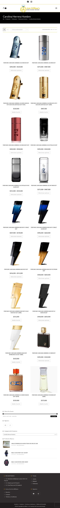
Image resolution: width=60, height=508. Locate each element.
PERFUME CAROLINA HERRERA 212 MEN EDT (44, 62)
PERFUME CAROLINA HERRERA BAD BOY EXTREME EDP (44, 270)
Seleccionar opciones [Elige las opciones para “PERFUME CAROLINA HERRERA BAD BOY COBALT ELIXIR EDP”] (43, 236)
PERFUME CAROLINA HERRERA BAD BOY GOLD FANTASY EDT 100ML (16, 312)
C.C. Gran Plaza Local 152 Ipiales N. (14, 485)
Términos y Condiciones (11, 496)
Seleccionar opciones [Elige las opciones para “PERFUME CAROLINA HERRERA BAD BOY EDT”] (16, 276)
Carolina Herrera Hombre (35, 19)
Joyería (34, 479)
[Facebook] (28, 2)
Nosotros (8, 492)
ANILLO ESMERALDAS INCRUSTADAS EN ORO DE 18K (24, 443)
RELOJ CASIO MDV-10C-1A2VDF (19, 452)
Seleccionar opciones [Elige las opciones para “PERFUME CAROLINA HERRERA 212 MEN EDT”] (43, 70)
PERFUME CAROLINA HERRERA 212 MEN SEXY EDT (16, 145)
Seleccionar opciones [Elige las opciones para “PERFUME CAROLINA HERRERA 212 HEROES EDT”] (16, 70)
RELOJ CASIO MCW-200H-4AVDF (19, 462)
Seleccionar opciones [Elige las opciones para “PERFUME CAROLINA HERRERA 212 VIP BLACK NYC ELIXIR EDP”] (16, 194)
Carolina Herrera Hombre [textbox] (29, 434)
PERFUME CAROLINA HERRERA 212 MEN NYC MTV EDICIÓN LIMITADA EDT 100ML (44, 104)
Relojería (35, 481)
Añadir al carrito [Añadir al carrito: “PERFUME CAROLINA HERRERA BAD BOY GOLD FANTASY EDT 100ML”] (16, 320)
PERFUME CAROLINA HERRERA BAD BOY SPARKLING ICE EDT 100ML (16, 353)
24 (51, 29)
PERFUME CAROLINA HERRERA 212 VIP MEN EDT (44, 185)
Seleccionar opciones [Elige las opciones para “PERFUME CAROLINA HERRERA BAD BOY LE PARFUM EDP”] (43, 320)
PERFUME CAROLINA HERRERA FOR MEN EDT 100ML (44, 395)
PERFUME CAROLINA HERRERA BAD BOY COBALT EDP (16, 228)
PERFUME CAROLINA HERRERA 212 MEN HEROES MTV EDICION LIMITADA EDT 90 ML (16, 104)
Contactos (22, 504)
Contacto (8, 494)
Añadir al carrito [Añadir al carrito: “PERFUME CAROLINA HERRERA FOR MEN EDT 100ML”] (44, 404)
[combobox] (30, 434)
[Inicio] (3, 19)
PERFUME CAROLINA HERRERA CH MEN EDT (44, 353)
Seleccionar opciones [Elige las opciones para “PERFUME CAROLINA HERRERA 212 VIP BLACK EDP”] (43, 152)
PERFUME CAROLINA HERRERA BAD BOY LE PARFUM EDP (43, 312)
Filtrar (53, 416)
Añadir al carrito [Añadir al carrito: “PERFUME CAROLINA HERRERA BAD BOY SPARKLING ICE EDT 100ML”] (16, 362)
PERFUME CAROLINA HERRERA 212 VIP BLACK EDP (44, 145)
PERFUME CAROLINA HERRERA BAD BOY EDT (16, 269)
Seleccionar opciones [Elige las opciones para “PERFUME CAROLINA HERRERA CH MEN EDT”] (43, 360)
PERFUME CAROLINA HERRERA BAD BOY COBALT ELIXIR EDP (44, 228)
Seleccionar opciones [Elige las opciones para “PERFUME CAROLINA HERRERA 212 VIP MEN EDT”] (43, 193)
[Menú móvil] (56, 8)
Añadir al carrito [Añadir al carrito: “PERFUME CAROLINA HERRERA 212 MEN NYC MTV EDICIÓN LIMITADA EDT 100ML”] (44, 112)
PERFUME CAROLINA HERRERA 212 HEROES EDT (16, 62)
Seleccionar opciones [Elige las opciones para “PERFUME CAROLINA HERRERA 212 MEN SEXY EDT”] (16, 152)
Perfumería (35, 483)
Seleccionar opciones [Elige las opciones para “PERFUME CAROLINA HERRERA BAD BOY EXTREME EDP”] (43, 278)
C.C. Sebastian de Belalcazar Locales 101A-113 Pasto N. (15, 479)
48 (53, 29)
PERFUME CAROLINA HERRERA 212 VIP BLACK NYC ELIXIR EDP (16, 186)
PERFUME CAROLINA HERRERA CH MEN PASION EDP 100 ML (16, 395)
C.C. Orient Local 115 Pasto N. (13, 483)
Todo (55, 29)
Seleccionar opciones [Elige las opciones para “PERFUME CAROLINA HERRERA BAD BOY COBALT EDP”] (16, 236)
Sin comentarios (20, 445)
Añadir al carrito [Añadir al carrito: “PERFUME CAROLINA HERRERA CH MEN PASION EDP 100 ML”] (16, 404)
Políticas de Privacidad (41, 504)
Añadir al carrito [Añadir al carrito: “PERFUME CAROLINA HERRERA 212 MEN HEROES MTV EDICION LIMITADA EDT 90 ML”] (16, 112)
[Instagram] (31, 2)
